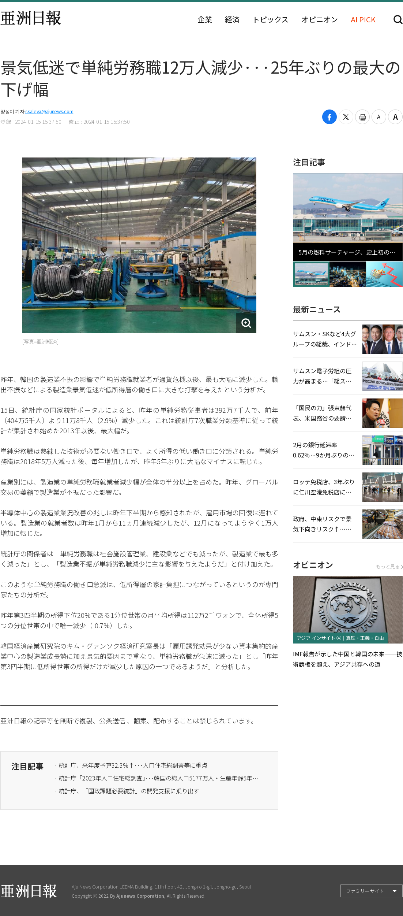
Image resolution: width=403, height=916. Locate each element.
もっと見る (389, 566)
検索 (398, 19)
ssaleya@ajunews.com (49, 111)
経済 (232, 19)
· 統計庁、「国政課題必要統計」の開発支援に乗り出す (126, 790)
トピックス (270, 19)
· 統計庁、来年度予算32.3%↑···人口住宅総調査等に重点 (130, 765)
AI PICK (363, 19)
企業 (204, 19)
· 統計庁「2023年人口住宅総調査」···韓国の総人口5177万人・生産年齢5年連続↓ (156, 778)
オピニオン (319, 19)
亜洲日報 (30, 18)
